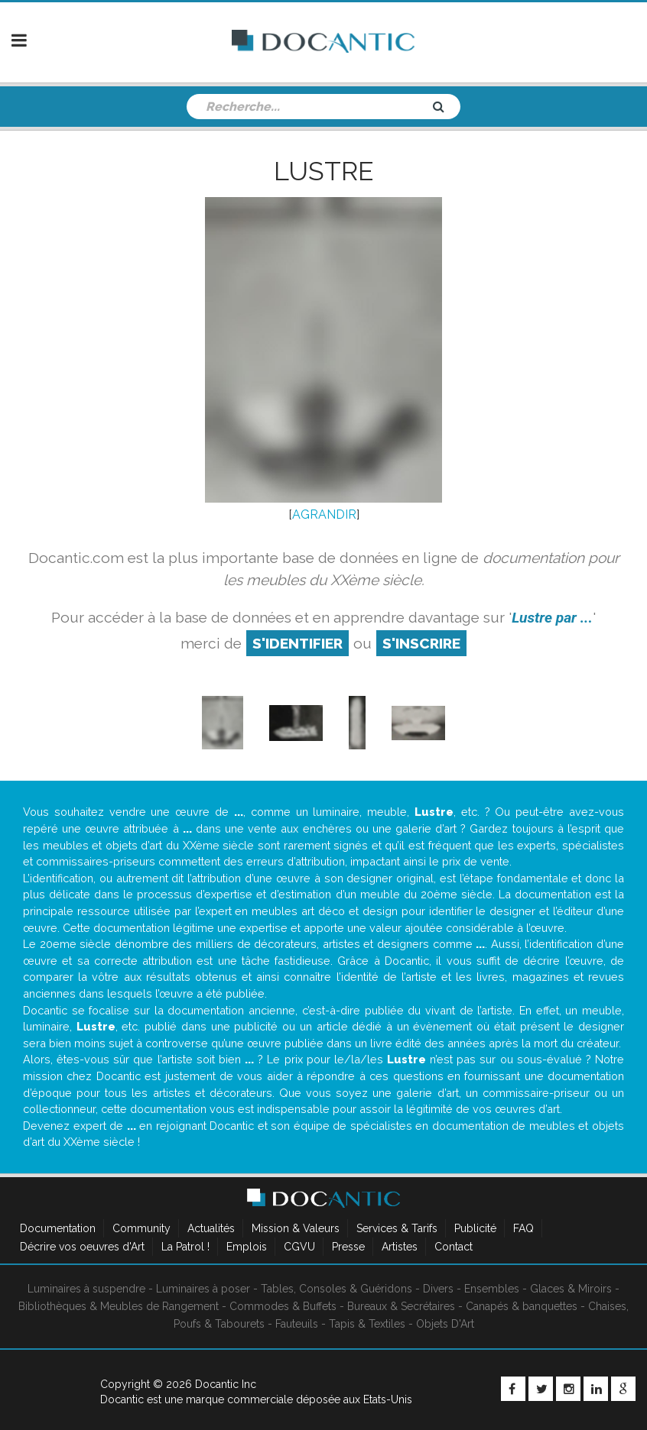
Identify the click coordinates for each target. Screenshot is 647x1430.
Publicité (475, 1228)
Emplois (246, 1247)
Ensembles (491, 1289)
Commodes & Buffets (283, 1306)
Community (141, 1228)
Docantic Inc (225, 1384)
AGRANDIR (324, 514)
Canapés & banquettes (521, 1306)
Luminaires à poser (203, 1289)
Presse (348, 1247)
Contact (453, 1247)
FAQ (523, 1228)
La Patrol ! (185, 1247)
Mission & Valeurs (296, 1228)
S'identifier (297, 643)
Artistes (400, 1247)
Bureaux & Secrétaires (401, 1306)
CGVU (299, 1247)
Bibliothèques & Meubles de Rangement (118, 1306)
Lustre (323, 171)
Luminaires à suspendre (86, 1289)
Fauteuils (296, 1324)
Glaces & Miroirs (571, 1289)
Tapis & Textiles (367, 1324)
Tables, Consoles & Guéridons (336, 1289)
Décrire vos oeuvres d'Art (82, 1247)
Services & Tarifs (396, 1228)
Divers (438, 1289)
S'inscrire (421, 643)
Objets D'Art (445, 1324)
